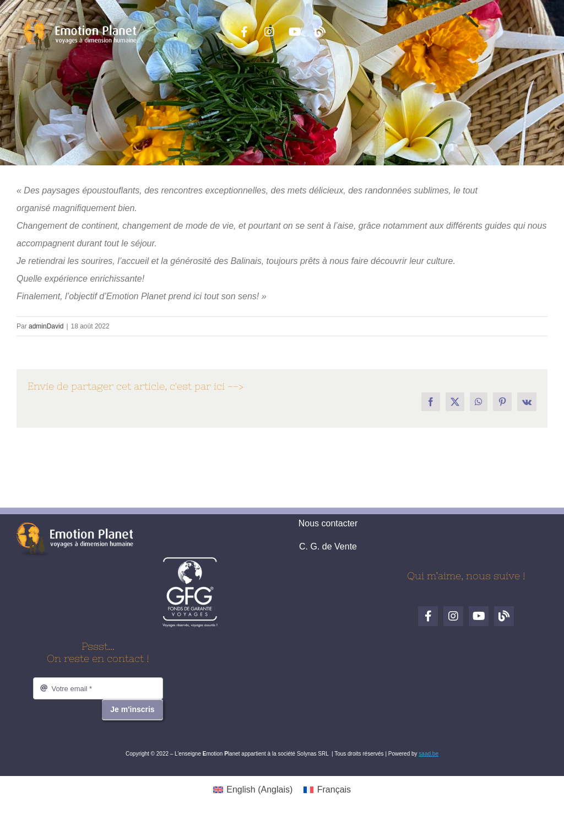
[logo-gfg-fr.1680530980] (190, 560)
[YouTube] (295, 32)
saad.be (428, 754)
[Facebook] (244, 32)
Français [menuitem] (334, 789)
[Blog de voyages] (320, 32)
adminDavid (46, 326)
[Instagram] (269, 32)
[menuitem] (253, 790)
